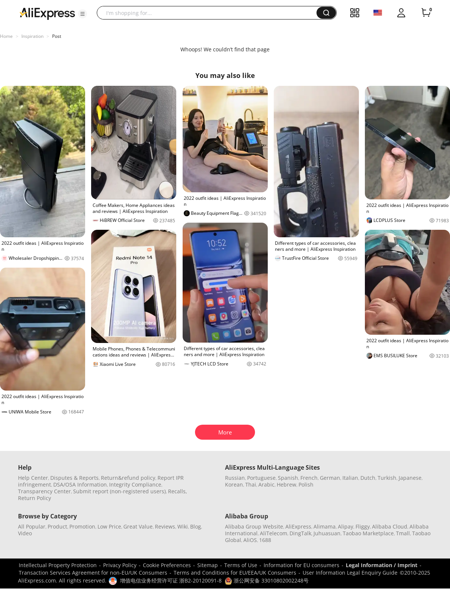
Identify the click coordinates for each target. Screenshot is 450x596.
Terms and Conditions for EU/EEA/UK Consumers (235, 572)
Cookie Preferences (167, 565)
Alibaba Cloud (389, 526)
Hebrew (286, 484)
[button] (82, 13)
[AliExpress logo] (47, 13)
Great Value (138, 526)
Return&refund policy (128, 477)
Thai (250, 484)
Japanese (410, 477)
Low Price (109, 526)
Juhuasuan (327, 533)
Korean (234, 484)
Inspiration (32, 36)
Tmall (403, 533)
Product (57, 526)
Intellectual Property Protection (58, 565)
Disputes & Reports (74, 477)
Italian (350, 477)
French (309, 477)
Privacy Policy (119, 565)
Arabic (266, 484)
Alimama (325, 526)
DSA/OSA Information (80, 484)
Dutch (367, 477)
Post (56, 36)
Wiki (182, 526)
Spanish (288, 477)
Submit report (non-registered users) (119, 491)
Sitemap (207, 565)
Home (6, 36)
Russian (235, 477)
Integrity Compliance (135, 484)
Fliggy (363, 526)
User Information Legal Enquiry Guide (350, 572)
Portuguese (261, 477)
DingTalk (300, 533)
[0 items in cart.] (426, 13)
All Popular (31, 526)
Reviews (165, 526)
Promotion (82, 526)
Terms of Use (240, 565)
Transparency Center (44, 491)
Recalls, (177, 491)
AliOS (250, 540)
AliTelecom (273, 533)
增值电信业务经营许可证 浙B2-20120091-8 (171, 580)
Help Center (33, 477)
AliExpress (298, 526)
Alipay (345, 526)
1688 (265, 540)
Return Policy (34, 498)
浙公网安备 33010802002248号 (267, 580)
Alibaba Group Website (254, 526)
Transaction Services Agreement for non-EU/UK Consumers (93, 572)
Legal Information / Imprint (381, 565)
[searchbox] (209, 12)
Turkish (387, 477)
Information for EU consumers (301, 565)
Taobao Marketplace (368, 533)
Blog (195, 526)
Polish (306, 484)
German (330, 477)
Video (25, 533)
